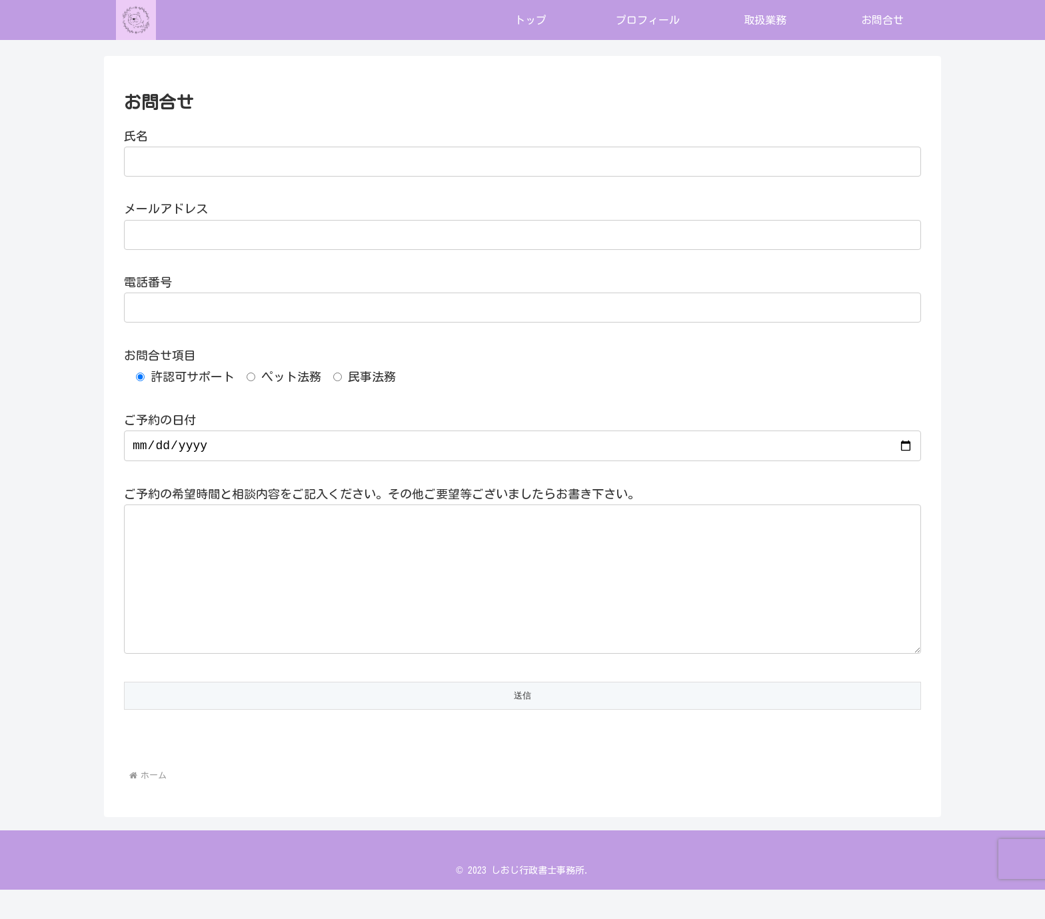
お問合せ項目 (160, 355)
